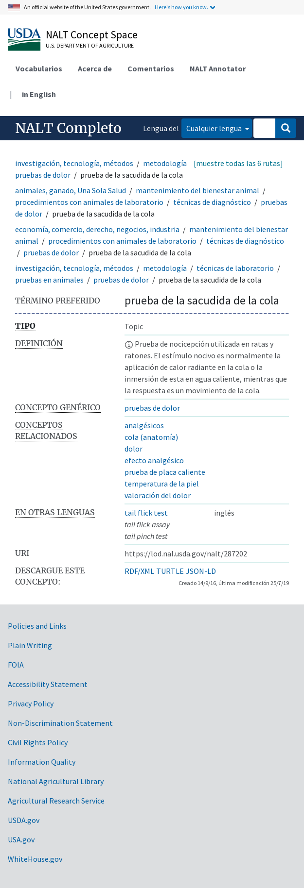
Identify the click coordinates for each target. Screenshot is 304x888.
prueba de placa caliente (165, 472)
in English (39, 94)
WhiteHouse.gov (35, 859)
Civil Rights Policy (38, 742)
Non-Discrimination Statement (60, 723)
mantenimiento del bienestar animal (197, 190)
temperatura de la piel (162, 483)
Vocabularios (39, 68)
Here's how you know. (181, 7)
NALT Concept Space (92, 34)
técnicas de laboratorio (235, 268)
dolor (134, 448)
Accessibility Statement (48, 684)
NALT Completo (68, 128)
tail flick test (146, 513)
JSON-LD (201, 571)
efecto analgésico (154, 460)
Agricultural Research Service (56, 800)
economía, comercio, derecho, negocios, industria (97, 229)
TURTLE (170, 571)
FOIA (16, 665)
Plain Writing (30, 645)
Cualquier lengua (214, 128)
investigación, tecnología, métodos (74, 163)
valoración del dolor (158, 495)
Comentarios (150, 68)
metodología (165, 163)
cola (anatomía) (151, 437)
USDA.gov (23, 820)
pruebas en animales (49, 280)
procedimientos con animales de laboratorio (89, 202)
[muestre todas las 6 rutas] (238, 163)
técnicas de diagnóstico (212, 202)
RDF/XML (139, 571)
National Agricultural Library (56, 781)
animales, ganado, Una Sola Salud (70, 190)
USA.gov (21, 839)
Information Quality (41, 762)
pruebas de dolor (43, 175)
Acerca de (95, 68)
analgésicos (144, 425)
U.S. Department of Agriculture (90, 45)
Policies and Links (37, 626)
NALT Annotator (218, 68)
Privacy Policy (31, 703)
